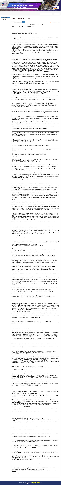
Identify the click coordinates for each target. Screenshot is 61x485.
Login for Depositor (4, 17)
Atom (51, 22)
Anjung (2, 11)
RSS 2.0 (58, 22)
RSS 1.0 (54, 22)
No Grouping (41, 24)
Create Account (4, 19)
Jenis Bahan (37, 24)
